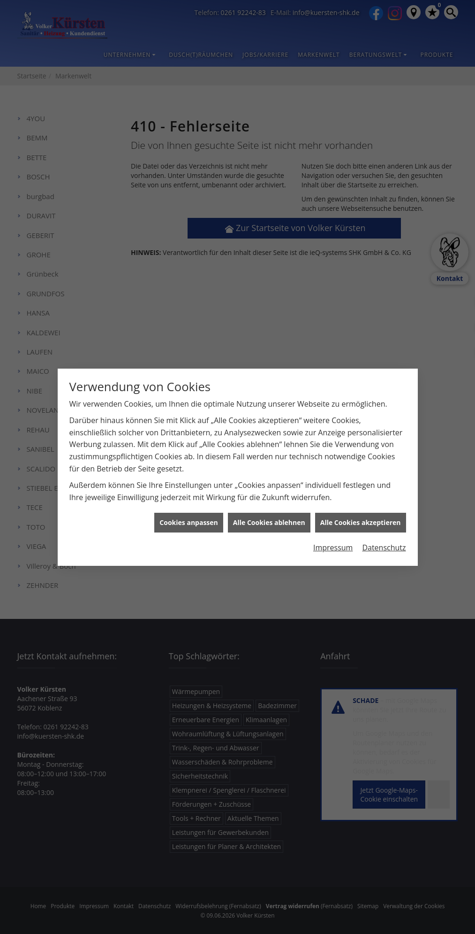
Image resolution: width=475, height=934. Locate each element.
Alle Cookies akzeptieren (360, 506)
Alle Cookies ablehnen (269, 506)
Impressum (333, 531)
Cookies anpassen (188, 506)
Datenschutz (384, 531)
